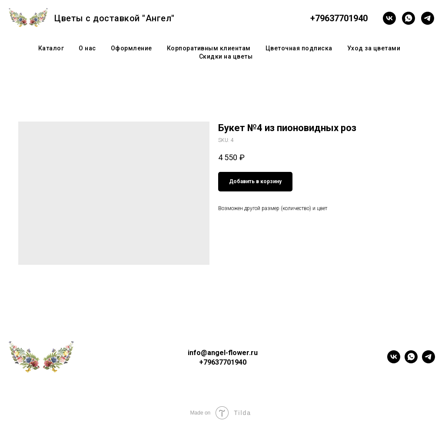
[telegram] (427, 18)
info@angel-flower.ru (223, 353)
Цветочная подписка (299, 48)
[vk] (389, 18)
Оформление (131, 48)
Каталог (51, 48)
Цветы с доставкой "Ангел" (114, 18)
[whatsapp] (408, 18)
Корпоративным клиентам (209, 48)
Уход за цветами (374, 48)
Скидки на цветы (226, 56)
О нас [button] (87, 48)
